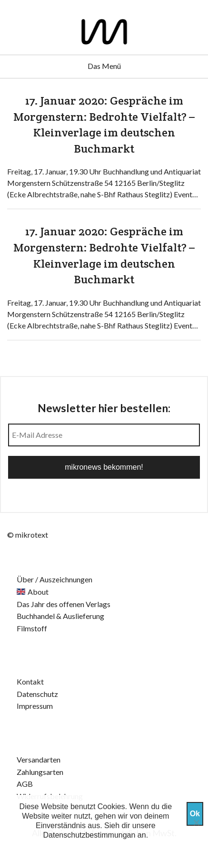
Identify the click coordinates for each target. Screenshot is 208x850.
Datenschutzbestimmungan (89, 835)
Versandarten (38, 759)
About (38, 591)
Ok (195, 814)
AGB (25, 783)
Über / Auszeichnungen (54, 579)
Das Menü (104, 65)
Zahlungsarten (40, 771)
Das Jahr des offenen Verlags (63, 604)
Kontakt (30, 681)
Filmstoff (32, 628)
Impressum (35, 705)
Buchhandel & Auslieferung (60, 615)
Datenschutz (37, 693)
